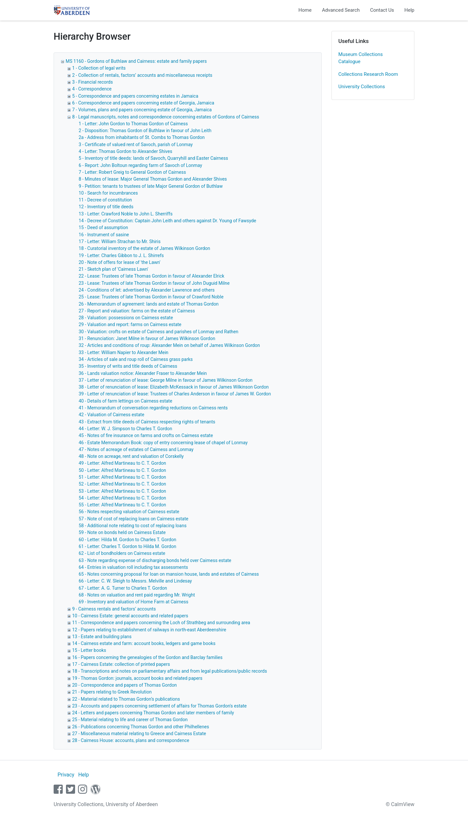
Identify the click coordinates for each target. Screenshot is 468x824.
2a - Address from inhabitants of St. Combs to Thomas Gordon (142, 137)
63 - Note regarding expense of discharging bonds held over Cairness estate (155, 560)
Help (409, 10)
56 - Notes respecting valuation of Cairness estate (129, 511)
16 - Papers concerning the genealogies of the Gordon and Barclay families (147, 657)
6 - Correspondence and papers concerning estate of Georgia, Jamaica (143, 102)
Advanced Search (341, 10)
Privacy (66, 775)
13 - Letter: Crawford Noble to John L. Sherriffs (126, 213)
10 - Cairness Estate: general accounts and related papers (130, 615)
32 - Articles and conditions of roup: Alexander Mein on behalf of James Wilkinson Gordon (169, 345)
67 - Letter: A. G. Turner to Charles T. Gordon (123, 588)
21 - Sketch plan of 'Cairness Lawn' (113, 269)
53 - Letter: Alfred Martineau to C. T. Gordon (122, 491)
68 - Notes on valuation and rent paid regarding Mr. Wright (137, 594)
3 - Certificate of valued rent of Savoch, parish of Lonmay (136, 144)
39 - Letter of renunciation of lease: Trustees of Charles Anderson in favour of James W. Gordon (175, 393)
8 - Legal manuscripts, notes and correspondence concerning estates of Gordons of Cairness (165, 116)
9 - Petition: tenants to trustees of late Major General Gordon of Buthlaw (151, 186)
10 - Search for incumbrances (108, 193)
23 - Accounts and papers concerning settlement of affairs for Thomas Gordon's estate (159, 705)
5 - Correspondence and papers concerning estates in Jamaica (135, 96)
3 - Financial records (92, 82)
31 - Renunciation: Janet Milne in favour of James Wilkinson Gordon (147, 338)
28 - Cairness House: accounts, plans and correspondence (130, 740)
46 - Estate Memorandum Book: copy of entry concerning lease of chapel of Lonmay (163, 442)
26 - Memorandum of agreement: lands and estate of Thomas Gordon (149, 304)
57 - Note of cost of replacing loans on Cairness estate (133, 518)
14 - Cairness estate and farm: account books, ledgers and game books (143, 643)
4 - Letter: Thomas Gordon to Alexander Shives (125, 151)
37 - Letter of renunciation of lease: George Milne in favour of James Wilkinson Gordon (166, 380)
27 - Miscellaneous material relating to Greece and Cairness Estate (139, 733)
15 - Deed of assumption (103, 227)
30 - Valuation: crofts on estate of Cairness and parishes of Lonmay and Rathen (158, 331)
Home (304, 10)
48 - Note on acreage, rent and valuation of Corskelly (131, 456)
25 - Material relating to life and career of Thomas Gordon (130, 719)
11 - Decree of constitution (105, 199)
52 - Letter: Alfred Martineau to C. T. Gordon (122, 484)
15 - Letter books (89, 650)
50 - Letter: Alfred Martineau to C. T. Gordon (122, 470)
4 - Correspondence (91, 88)
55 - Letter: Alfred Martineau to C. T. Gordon (122, 504)
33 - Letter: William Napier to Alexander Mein (123, 352)
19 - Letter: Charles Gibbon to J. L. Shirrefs (121, 255)
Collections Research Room (368, 74)
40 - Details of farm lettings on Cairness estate (125, 401)
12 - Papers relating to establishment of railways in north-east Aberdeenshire (149, 629)
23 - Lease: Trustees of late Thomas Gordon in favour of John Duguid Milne (154, 283)
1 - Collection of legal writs (99, 68)
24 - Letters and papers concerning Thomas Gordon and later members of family (153, 712)
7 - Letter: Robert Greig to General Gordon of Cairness (132, 172)
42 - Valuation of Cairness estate (111, 414)
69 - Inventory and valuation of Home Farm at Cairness (133, 601)
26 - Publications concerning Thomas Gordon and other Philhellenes (140, 726)
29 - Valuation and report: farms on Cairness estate (130, 324)
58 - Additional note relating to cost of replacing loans (133, 525)
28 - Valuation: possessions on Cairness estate (126, 317)
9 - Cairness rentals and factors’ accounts (114, 608)
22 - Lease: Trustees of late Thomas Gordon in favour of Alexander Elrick (151, 276)
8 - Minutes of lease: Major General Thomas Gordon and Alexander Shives (153, 179)
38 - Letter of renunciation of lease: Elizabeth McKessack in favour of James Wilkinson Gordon (174, 387)
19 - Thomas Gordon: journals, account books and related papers (137, 678)
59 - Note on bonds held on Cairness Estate (122, 532)
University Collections (361, 86)
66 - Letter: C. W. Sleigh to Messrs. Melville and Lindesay (135, 581)
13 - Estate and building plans (102, 636)
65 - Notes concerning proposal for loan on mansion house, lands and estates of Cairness (169, 574)
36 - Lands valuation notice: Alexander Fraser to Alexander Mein (143, 373)
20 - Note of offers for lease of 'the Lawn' (119, 262)
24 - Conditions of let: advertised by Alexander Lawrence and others (146, 290)
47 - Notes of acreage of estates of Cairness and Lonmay (136, 449)
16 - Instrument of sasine (104, 234)
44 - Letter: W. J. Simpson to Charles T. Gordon (125, 428)
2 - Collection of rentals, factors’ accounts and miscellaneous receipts (142, 75)
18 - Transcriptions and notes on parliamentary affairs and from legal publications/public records (169, 671)
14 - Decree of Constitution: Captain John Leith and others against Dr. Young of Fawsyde (167, 220)
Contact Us (382, 10)
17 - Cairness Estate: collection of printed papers (121, 664)
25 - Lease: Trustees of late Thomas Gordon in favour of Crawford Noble (151, 296)
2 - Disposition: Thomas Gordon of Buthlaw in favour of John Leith (145, 130)
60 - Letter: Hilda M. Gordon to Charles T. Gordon (127, 539)
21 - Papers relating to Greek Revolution (112, 691)
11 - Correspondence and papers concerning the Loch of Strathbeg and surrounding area (161, 622)
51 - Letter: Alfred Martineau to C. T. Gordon (122, 477)
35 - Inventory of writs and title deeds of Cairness (128, 366)
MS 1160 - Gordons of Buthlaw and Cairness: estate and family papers (136, 61)
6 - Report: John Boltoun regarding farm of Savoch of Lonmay (140, 165)
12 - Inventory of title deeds (106, 206)
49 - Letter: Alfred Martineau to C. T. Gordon (122, 463)
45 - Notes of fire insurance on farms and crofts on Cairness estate (146, 435)
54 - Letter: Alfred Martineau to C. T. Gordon (122, 498)
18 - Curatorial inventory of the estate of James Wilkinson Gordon (144, 248)
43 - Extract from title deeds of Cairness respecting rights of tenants (147, 421)
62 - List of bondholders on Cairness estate (122, 553)
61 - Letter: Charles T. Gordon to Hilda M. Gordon (127, 546)
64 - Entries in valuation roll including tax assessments (133, 567)
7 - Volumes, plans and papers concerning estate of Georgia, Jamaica (142, 109)
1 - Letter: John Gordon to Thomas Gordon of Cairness (133, 123)
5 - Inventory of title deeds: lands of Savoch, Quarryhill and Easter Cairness (153, 158)
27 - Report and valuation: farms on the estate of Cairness (137, 310)
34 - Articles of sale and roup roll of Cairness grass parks (136, 359)
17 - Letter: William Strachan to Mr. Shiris (120, 241)
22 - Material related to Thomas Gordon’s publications (126, 699)
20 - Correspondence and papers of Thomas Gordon (124, 685)
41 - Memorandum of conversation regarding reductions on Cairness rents (153, 407)
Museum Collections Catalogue (360, 58)
